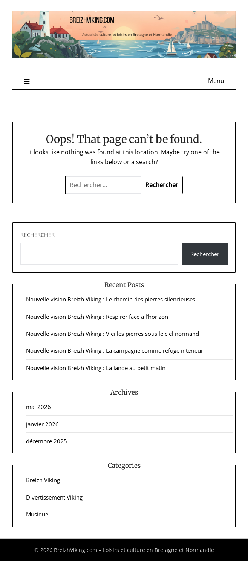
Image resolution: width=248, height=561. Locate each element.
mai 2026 (38, 406)
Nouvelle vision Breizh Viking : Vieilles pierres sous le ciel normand (112, 333)
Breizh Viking (43, 480)
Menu (216, 81)
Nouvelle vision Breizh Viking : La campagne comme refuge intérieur (114, 350)
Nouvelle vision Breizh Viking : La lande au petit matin (95, 368)
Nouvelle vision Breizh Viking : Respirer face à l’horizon (97, 316)
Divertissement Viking (54, 497)
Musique (37, 514)
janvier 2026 (42, 424)
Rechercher (37, 234)
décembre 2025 (46, 441)
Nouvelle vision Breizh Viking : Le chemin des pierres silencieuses (110, 299)
